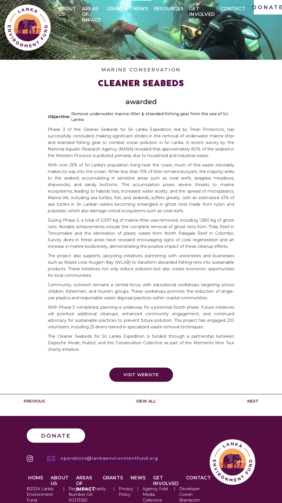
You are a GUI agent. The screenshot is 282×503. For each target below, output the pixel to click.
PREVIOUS (34, 401)
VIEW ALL (146, 401)
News (140, 8)
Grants (117, 8)
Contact (233, 8)
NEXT (252, 401)
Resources (169, 8)
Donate (56, 435)
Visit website (141, 374)
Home (35, 478)
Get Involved (202, 10)
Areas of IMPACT (85, 479)
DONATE (268, 7)
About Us (67, 10)
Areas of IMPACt (91, 10)
